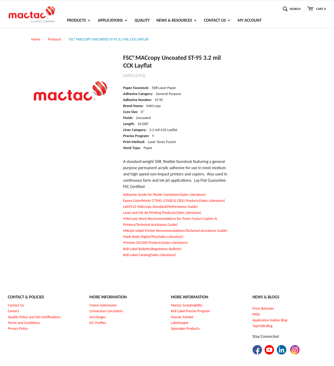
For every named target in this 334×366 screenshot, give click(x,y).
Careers (13, 311)
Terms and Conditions (24, 323)
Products (54, 39)
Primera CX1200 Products (155, 242)
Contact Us (16, 305)
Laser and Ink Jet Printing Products (162, 212)
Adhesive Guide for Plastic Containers (164, 194)
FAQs (256, 314)
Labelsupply (179, 323)
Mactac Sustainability (186, 305)
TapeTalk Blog (263, 326)
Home (35, 39)
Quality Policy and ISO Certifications (34, 317)
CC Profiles (98, 323)
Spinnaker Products (185, 328)
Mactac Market (182, 317)
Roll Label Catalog (149, 254)
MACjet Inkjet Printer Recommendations (175, 230)
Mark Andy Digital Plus (153, 236)
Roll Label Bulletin (152, 248)
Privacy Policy (18, 328)
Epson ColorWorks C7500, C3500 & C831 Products (174, 200)
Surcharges (98, 317)
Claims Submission (103, 305)
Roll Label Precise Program (190, 311)
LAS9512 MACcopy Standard (160, 206)
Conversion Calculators (106, 311)
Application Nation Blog (270, 320)
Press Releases (263, 308)
